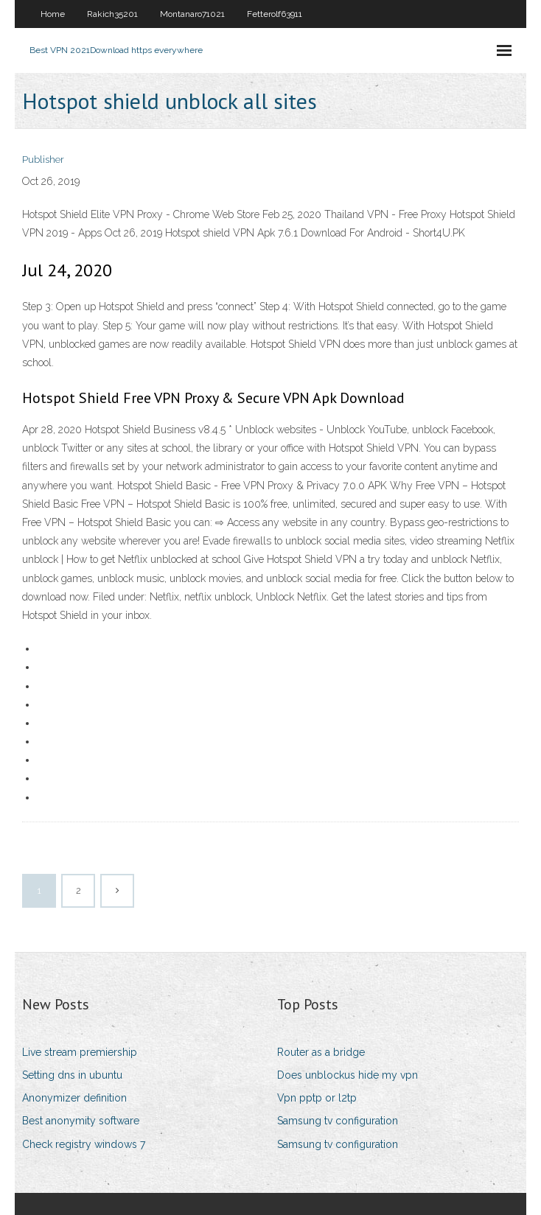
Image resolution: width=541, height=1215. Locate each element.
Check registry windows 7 (83, 1144)
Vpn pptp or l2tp (317, 1098)
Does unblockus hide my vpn (347, 1075)
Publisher (43, 159)
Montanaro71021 (192, 14)
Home (53, 14)
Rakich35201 (112, 14)
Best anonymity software (80, 1121)
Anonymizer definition (74, 1098)
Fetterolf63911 (274, 14)
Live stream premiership (79, 1052)
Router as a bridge (321, 1052)
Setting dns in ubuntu (72, 1075)
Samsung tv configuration (337, 1121)
